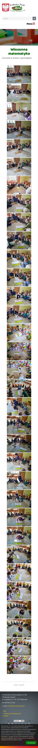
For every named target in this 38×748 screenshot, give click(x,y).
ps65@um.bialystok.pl (16, 706)
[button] (8, 721)
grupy (16, 685)
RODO (6, 716)
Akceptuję (31, 743)
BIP (5, 711)
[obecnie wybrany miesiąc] (17, 721)
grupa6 (21, 685)
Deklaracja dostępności (12, 713)
